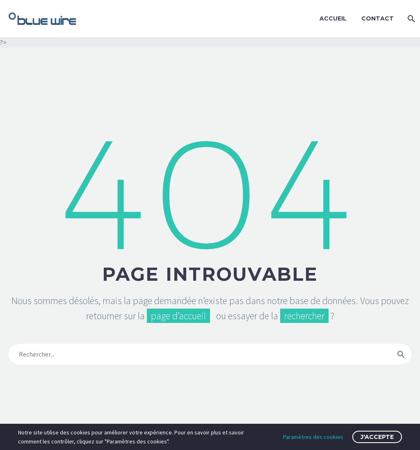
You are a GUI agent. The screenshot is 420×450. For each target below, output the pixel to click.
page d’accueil (178, 315)
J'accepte (377, 437)
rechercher (304, 315)
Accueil (333, 18)
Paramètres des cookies (313, 437)
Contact (377, 18)
